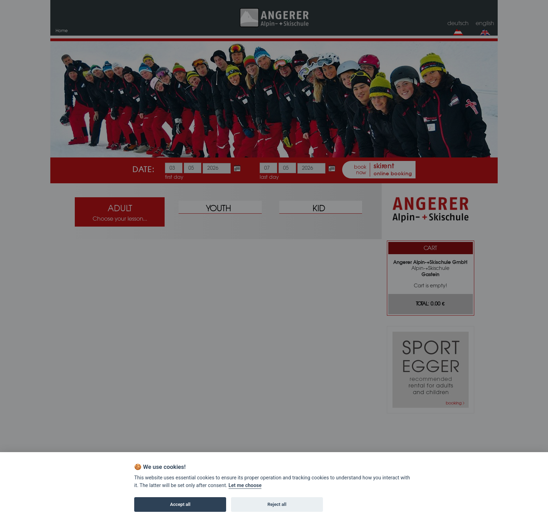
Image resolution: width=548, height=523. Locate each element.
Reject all (276, 504)
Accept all (180, 504)
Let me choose (245, 485)
